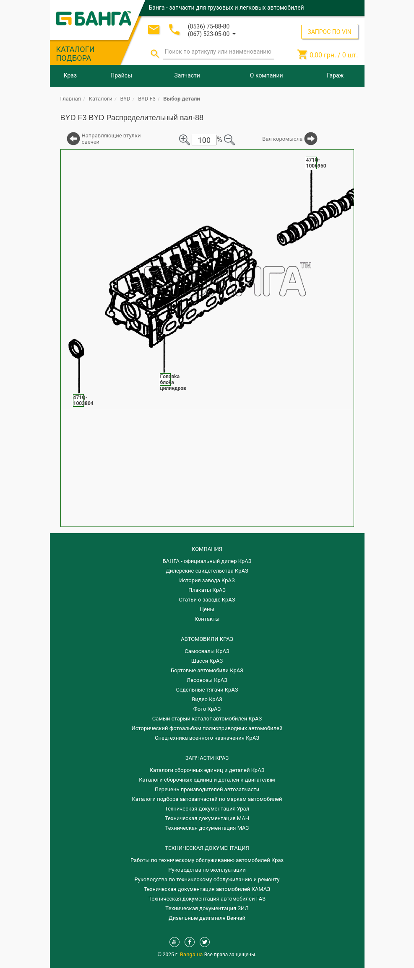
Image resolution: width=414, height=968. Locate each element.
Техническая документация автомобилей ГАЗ (207, 899)
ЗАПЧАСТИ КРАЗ (207, 758)
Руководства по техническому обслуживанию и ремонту (207, 879)
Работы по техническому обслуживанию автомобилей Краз (207, 860)
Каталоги (100, 99)
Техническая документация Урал (207, 808)
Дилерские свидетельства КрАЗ (207, 571)
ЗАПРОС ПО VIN (329, 31)
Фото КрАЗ (207, 709)
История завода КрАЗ (207, 580)
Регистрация (335, 23)
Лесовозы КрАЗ (207, 680)
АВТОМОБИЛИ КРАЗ (207, 639)
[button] (212, 33)
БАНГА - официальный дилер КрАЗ (207, 561)
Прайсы (121, 75)
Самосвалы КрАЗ (207, 651)
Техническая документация (207, 848)
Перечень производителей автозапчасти (207, 789)
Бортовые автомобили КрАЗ (207, 670)
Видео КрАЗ (207, 699)
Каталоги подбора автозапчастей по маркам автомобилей (207, 799)
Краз (70, 75)
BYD (125, 99)
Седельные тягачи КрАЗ (207, 690)
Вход (307, 23)
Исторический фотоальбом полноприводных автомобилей (207, 728)
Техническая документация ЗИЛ (206, 908)
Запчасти (187, 75)
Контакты (207, 619)
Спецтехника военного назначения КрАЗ (207, 738)
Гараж (335, 75)
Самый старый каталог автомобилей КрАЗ (207, 718)
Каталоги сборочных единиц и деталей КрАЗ (207, 770)
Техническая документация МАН (207, 818)
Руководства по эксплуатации (207, 870)
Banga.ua (192, 954)
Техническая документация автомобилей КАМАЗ (207, 889)
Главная (70, 99)
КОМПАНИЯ (207, 549)
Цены (207, 609)
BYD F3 (147, 99)
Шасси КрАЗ (207, 661)
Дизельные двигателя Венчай (207, 918)
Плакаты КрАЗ (207, 590)
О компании (266, 75)
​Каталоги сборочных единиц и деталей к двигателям (207, 780)
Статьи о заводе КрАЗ (207, 599)
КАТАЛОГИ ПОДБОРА (75, 53)
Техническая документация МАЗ (207, 828)
